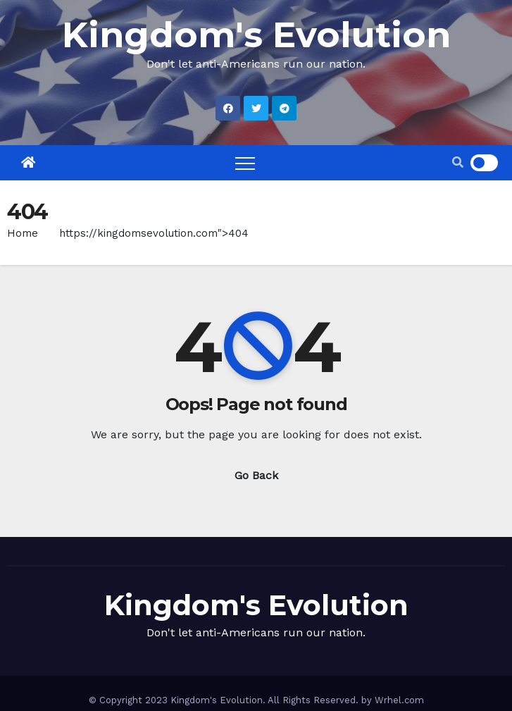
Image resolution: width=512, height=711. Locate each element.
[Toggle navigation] (245, 163)
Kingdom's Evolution (256, 34)
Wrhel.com (399, 700)
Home (22, 233)
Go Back (256, 475)
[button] (457, 162)
